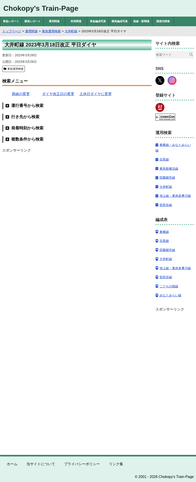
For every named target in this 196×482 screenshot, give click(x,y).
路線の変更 (21, 94)
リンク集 (116, 464)
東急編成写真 (98, 21)
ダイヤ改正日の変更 (58, 94)
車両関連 (76, 21)
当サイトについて (40, 464)
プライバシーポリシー (82, 464)
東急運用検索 (15, 68)
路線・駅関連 (141, 21)
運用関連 (54, 21)
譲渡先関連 (163, 21)
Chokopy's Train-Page (40, 8)
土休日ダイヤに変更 (96, 94)
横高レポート (32, 21)
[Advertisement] (77, 184)
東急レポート (11, 21)
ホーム (12, 464)
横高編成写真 (120, 21)
